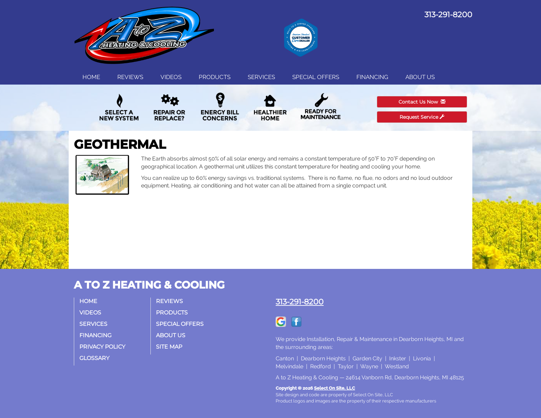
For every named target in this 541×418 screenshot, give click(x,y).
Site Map (169, 346)
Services (261, 77)
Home (91, 77)
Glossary (94, 358)
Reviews (130, 77)
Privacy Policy (102, 346)
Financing (372, 77)
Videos (170, 77)
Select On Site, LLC (334, 388)
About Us (420, 77)
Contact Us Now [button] (422, 102)
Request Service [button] (422, 117)
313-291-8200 (300, 302)
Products (214, 77)
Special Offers (315, 77)
